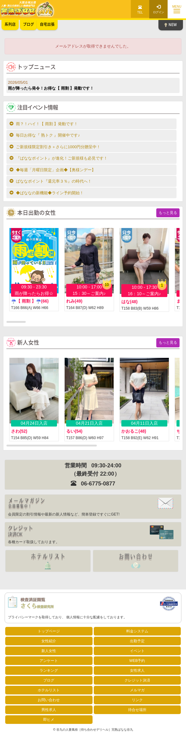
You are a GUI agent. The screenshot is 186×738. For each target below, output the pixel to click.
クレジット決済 (137, 680)
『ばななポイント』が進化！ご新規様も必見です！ (58, 158)
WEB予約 (137, 661)
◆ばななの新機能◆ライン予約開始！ (46, 193)
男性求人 (48, 710)
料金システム (137, 631)
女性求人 (137, 670)
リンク (137, 700)
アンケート (49, 661)
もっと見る (168, 213)
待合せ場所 (137, 710)
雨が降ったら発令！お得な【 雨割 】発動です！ (93, 85)
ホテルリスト (49, 690)
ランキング (49, 670)
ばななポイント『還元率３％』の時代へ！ (50, 181)
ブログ (48, 680)
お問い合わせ (49, 700)
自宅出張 (47, 24)
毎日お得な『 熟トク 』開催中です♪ (44, 135)
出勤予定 (137, 641)
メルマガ (137, 690)
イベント (137, 651)
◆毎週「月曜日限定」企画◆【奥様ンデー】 (52, 170)
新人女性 (48, 651)
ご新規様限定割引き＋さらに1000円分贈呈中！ (55, 147)
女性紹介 (48, 641)
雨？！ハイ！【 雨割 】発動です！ (43, 124)
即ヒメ (48, 719)
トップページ (49, 631)
